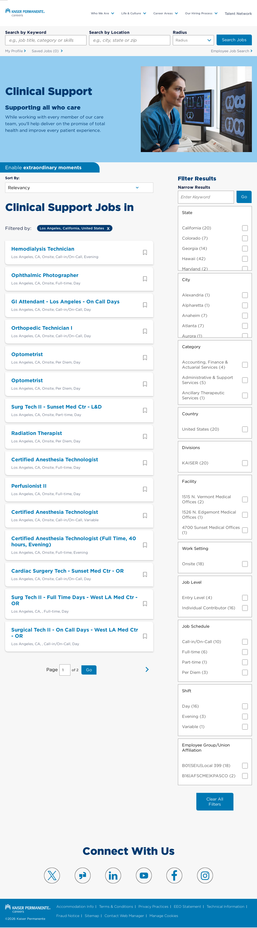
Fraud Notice (67, 916)
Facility (189, 481)
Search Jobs (234, 39)
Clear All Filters (214, 802)
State (187, 212)
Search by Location (109, 32)
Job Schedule (195, 626)
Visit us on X (52, 875)
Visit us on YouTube (144, 875)
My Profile (14, 51)
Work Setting (195, 548)
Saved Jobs (46, 51)
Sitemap (92, 916)
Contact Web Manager (124, 916)
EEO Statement (187, 906)
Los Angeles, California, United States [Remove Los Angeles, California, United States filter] (72, 228)
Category (191, 346)
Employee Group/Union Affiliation (206, 748)
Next (145, 674)
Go (89, 673)
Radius (180, 32)
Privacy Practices (153, 906)
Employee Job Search (230, 51)
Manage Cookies (163, 916)
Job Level (191, 582)
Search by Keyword (25, 32)
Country (190, 413)
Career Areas (163, 13)
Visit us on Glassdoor (82, 875)
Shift (186, 690)
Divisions (191, 447)
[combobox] (129, 40)
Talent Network (238, 14)
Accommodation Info (75, 906)
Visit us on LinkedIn (113, 875)
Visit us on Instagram (205, 875)
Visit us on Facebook (174, 875)
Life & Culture (131, 13)
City (186, 279)
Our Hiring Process (198, 13)
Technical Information (225, 906)
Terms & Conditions (116, 906)
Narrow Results (194, 187)
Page (52, 673)
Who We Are (100, 13)
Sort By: (12, 178)
